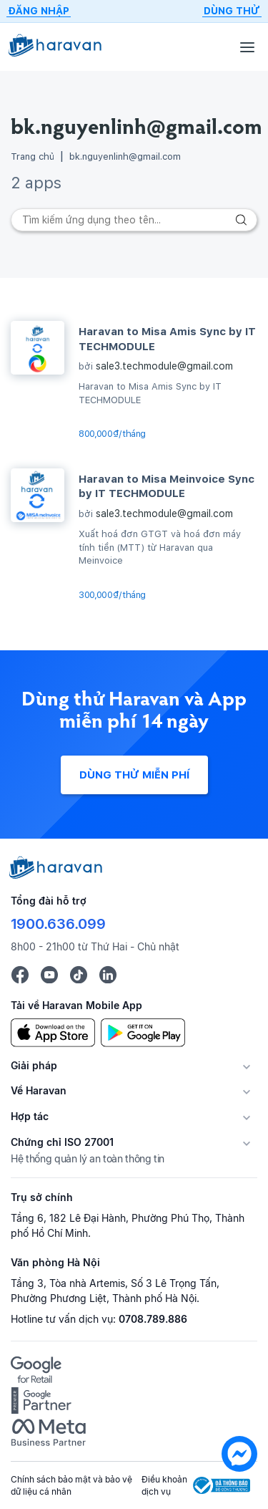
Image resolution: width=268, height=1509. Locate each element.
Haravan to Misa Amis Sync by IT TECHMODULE (167, 338)
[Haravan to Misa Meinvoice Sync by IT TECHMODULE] (37, 495)
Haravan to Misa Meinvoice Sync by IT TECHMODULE (166, 486)
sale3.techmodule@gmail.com (164, 366)
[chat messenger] (239, 1456)
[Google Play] (143, 1032)
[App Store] (53, 1032)
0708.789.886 (153, 1319)
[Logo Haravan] (55, 46)
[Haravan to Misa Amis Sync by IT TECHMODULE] (37, 348)
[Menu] (247, 47)
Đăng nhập (38, 10)
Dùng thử (232, 10)
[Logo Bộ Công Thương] (221, 1485)
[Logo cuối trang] (56, 875)
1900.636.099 (58, 923)
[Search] (134, 219)
